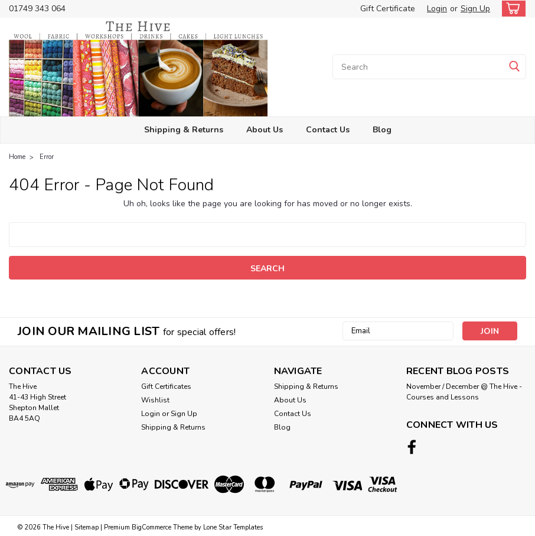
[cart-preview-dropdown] (511, 9)
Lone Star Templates (233, 524)
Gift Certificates (166, 386)
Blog (382, 129)
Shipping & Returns (183, 129)
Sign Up (475, 8)
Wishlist (155, 400)
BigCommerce (151, 524)
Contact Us (328, 129)
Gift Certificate (387, 8)
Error (47, 156)
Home (17, 156)
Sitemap (86, 524)
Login (437, 8)
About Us (264, 129)
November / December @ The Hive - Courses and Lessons (464, 392)
